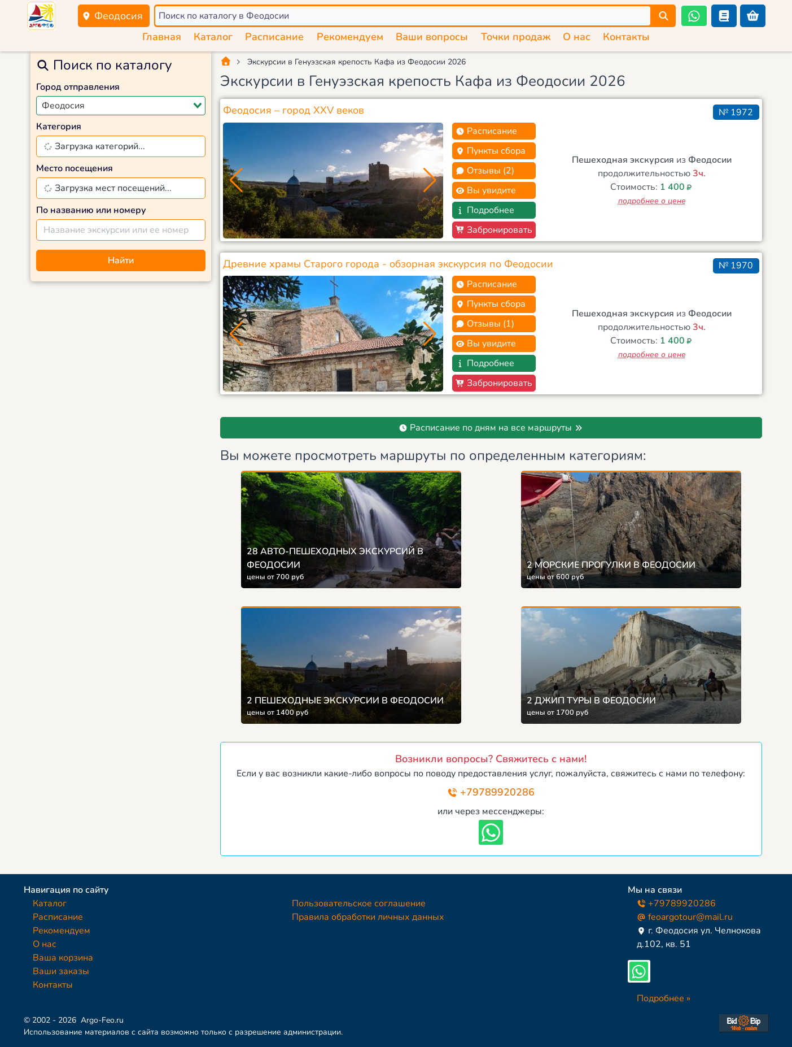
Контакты (626, 37)
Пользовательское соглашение (359, 903)
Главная (161, 37)
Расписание (274, 37)
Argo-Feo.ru (102, 1020)
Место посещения (74, 168)
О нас (576, 37)
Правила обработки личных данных (368, 917)
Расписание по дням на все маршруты (491, 428)
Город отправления (78, 87)
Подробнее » (663, 998)
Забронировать (494, 230)
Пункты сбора (491, 151)
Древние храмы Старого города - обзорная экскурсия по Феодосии (388, 264)
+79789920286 (491, 792)
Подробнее (485, 210)
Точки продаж (515, 37)
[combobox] (120, 105)
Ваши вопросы (432, 37)
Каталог (213, 37)
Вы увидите (486, 190)
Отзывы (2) (485, 170)
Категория (58, 126)
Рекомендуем (350, 37)
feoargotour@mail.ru (685, 917)
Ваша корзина (63, 958)
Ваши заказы (61, 971)
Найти (121, 260)
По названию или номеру (91, 210)
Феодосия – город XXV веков (293, 110)
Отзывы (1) (485, 324)
